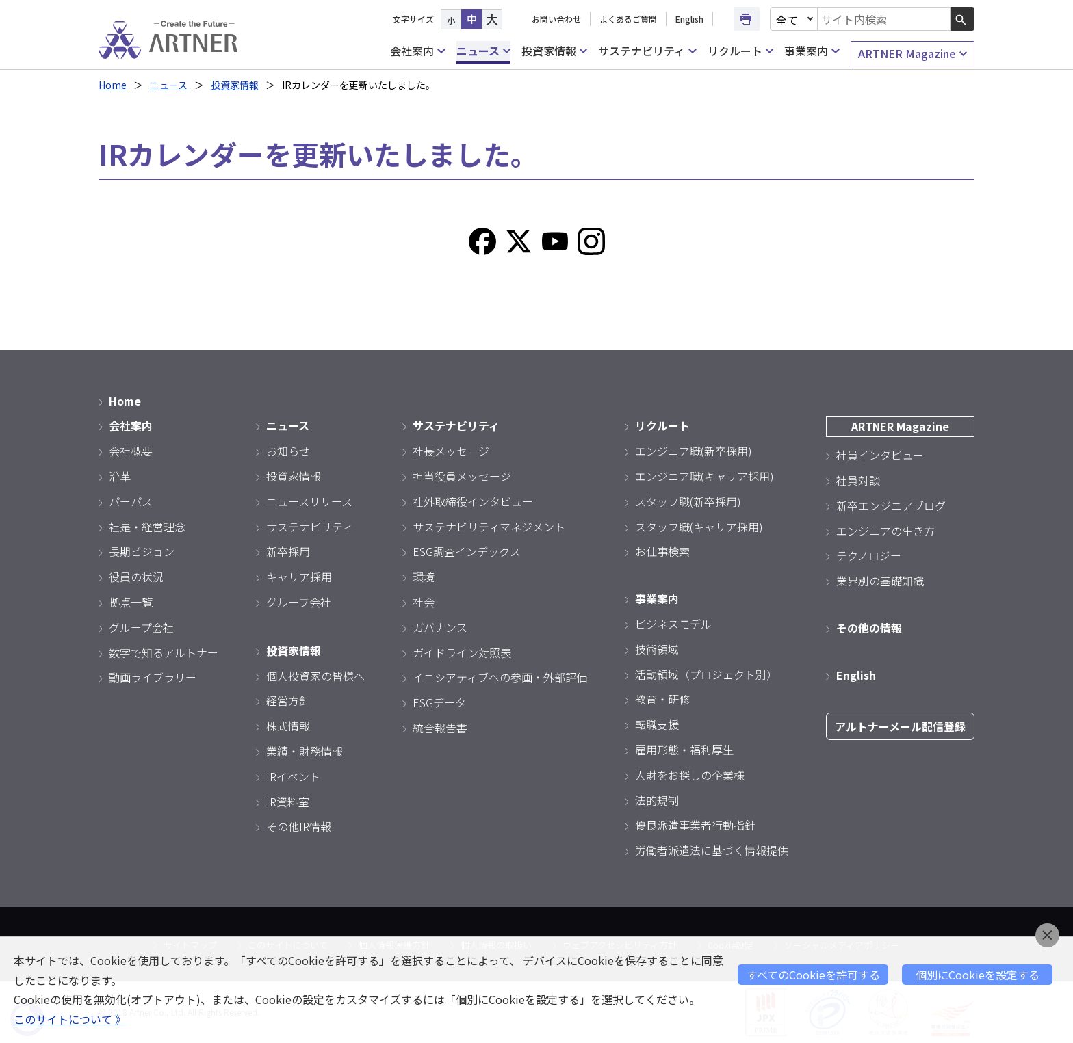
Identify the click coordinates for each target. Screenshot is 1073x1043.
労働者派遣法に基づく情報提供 (711, 850)
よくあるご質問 (628, 19)
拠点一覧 (131, 602)
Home (113, 85)
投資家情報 (554, 51)
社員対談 (858, 480)
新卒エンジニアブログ (891, 505)
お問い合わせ (556, 19)
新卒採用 (288, 551)
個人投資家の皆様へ (315, 676)
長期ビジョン (141, 551)
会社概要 (131, 451)
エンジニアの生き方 (885, 531)
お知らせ (288, 451)
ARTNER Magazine (912, 54)
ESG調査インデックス (467, 551)
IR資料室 (287, 801)
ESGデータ (439, 702)
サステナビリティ (647, 51)
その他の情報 (869, 628)
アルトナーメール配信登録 (900, 726)
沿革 (120, 476)
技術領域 (657, 649)
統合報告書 (440, 727)
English (689, 19)
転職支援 (657, 724)
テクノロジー (868, 555)
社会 (424, 602)
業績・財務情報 (304, 751)
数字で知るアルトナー (163, 652)
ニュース (483, 51)
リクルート (740, 51)
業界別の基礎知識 (880, 580)
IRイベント (293, 776)
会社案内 (417, 51)
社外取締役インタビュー (473, 501)
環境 (424, 576)
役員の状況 (136, 576)
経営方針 (288, 700)
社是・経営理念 (147, 526)
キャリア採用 (299, 576)
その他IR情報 (298, 826)
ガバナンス (440, 627)
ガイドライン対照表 (462, 652)
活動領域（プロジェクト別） (706, 674)
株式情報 (288, 725)
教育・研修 (662, 699)
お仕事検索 (662, 551)
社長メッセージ (451, 451)
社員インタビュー (880, 455)
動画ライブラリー (152, 677)
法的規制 (657, 800)
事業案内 (811, 51)
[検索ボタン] (962, 19)
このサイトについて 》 (70, 1019)
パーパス (131, 501)
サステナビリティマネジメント (489, 526)
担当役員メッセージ (462, 476)
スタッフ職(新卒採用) (688, 501)
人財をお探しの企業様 (690, 775)
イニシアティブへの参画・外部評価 (500, 677)
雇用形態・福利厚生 (684, 749)
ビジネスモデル (673, 624)
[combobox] (884, 19)
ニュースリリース (309, 501)
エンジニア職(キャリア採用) (704, 476)
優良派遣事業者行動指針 (695, 825)
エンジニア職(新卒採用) (693, 451)
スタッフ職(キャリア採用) (699, 526)
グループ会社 (141, 627)
